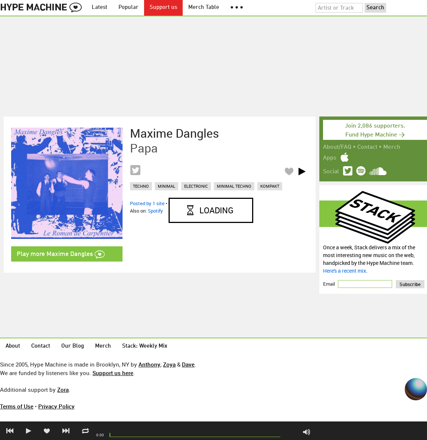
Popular (128, 7)
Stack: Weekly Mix (144, 346)
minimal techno (234, 186)
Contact (367, 147)
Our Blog (72, 346)
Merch (391, 147)
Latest (99, 7)
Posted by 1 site (147, 203)
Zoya (169, 364)
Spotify (155, 210)
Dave (188, 364)
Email (329, 283)
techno (141, 186)
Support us (163, 7)
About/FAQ (337, 147)
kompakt (269, 186)
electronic (196, 186)
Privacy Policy (56, 406)
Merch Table (203, 7)
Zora (63, 389)
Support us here (112, 373)
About (13, 346)
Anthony (149, 364)
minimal (166, 186)
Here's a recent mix (344, 270)
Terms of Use (16, 406)
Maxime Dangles (174, 133)
